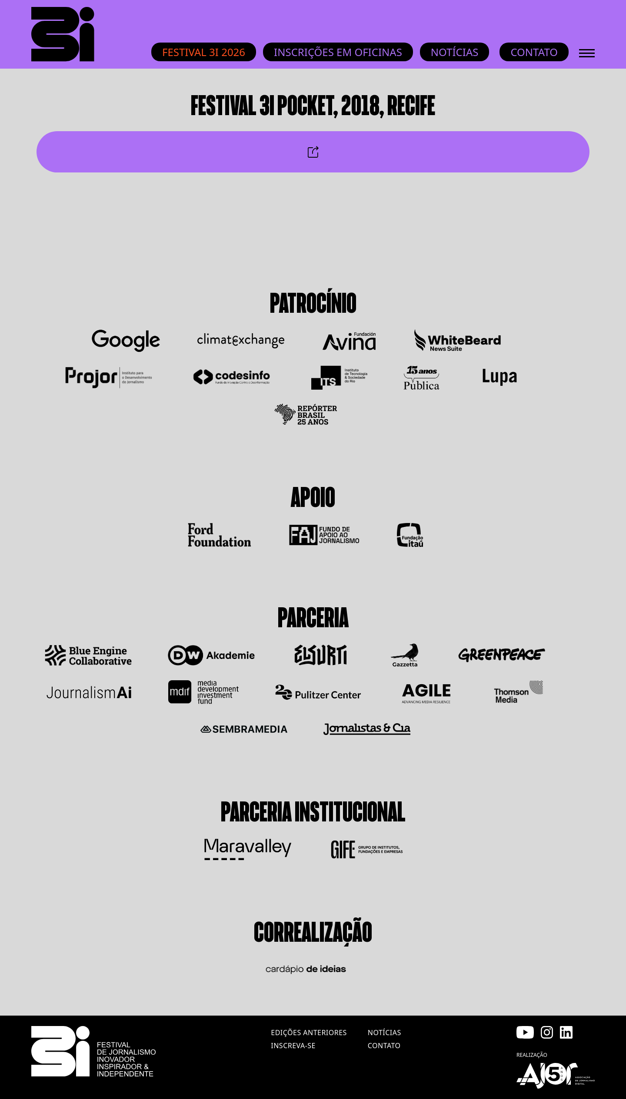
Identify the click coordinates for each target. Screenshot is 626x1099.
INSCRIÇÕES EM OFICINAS (338, 52)
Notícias (455, 52)
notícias (384, 1032)
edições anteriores (308, 1032)
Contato (534, 52)
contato (384, 1045)
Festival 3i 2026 (203, 52)
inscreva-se (293, 1045)
